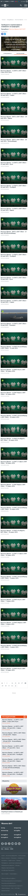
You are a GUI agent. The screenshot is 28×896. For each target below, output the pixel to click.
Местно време (19, 19)
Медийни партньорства (7, 867)
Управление (20, 858)
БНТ (1, 1)
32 (12, 686)
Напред (18, 860)
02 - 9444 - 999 (7, 849)
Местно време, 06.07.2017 (17, 29)
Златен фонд (21, 855)
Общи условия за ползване (8, 878)
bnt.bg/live (17, 830)
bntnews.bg (4, 830)
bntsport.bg (17, 828)
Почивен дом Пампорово (7, 870)
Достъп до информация (15, 863)
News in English (4, 873)
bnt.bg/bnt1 (4, 834)
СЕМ (12, 888)
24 (12, 683)
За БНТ (3, 855)
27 (22, 683)
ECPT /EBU (17, 888)
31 (9, 686)
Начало (4, 19)
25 (15, 683)
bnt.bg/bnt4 (17, 837)
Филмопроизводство (11, 855)
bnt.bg (3, 828)
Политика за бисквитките (8, 883)
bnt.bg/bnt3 (17, 834)
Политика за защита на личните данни (11, 880)
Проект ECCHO (5, 890)
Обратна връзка (5, 888)
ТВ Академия (4, 863)
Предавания (10, 19)
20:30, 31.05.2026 (6, 813)
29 (2, 686)
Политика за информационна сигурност (11, 885)
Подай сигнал (11, 860)
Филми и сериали (5, 858)
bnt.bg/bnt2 (4, 837)
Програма (13, 858)
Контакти (4, 860)
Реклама (24, 8)
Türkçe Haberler (13, 873)
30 (6, 686)
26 (18, 683)
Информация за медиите (7, 865)
